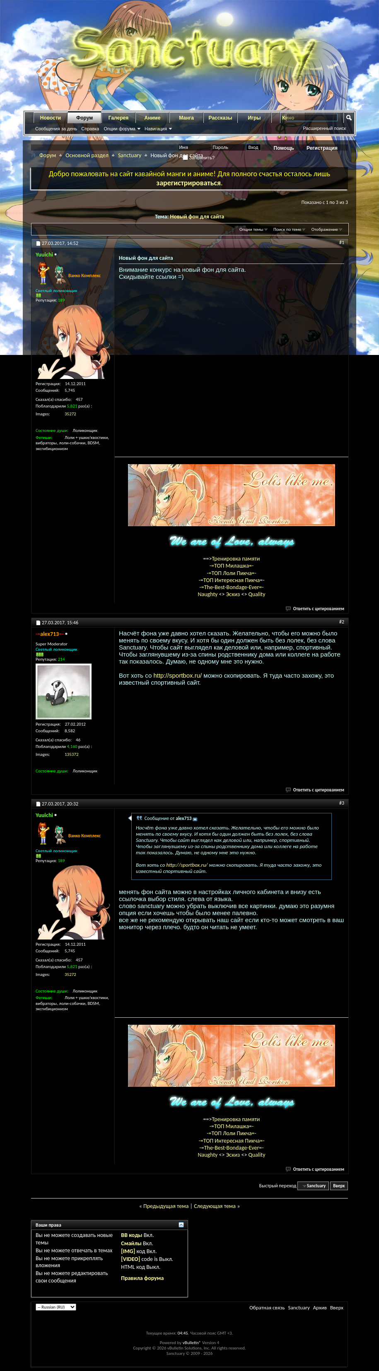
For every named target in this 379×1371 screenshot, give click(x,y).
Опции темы (251, 229)
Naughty (208, 594)
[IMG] (128, 1251)
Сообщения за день (56, 128)
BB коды (131, 1235)
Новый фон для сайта (197, 216)
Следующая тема (215, 1206)
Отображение (324, 229)
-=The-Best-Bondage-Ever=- (231, 587)
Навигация (156, 128)
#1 (341, 242)
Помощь (284, 148)
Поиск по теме (287, 229)
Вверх (339, 1186)
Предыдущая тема (165, 1206)
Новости (50, 118)
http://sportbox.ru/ (177, 675)
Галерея (118, 118)
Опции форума (119, 128)
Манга (186, 118)
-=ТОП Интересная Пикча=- (231, 580)
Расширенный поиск (324, 128)
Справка (90, 128)
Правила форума (142, 1278)
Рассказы (220, 118)
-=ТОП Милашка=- (232, 565)
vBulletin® (192, 1342)
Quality (257, 594)
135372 (71, 754)
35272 (70, 414)
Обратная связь (267, 1307)
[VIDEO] (130, 1259)
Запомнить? (199, 157)
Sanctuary (129, 155)
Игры (254, 118)
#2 (341, 622)
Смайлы (131, 1243)
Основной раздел (87, 155)
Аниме (153, 118)
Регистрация (322, 148)
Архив (320, 1307)
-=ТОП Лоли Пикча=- (231, 573)
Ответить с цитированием (315, 608)
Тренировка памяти (236, 558)
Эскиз (233, 594)
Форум (84, 118)
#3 (341, 803)
